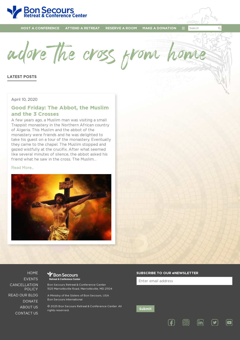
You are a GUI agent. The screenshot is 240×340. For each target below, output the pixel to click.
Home (32, 273)
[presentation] (172, 294)
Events (31, 279)
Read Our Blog (23, 295)
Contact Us (26, 313)
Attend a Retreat (82, 28)
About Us (29, 307)
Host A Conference (40, 28)
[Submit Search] (219, 28)
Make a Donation (159, 28)
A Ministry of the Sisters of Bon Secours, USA (78, 295)
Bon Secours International (64, 299)
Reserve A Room (121, 28)
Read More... (22, 167)
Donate (30, 301)
